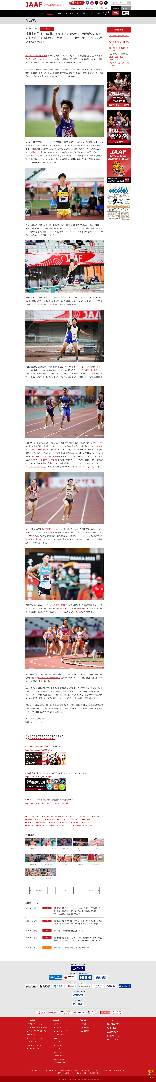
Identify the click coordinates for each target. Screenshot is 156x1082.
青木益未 (86, 822)
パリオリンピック (59, 1034)
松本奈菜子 (41, 822)
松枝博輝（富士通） (36, 152)
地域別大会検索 (59, 1059)
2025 (116, 57)
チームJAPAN (42, 825)
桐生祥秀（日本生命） (49, 460)
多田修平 (87, 819)
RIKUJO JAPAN (112, 1040)
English (125, 8)
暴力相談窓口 (86, 1070)
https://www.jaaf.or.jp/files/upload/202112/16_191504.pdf (46, 803)
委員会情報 (104, 8)
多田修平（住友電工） (40, 456)
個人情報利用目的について (69, 1070)
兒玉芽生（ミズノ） (52, 529)
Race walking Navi (59, 1063)
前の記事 (39, 890)
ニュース (110, 1020)
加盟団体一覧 (69, 1073)
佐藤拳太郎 (81, 609)
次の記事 (90, 890)
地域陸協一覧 (94, 1073)
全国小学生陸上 (59, 1056)
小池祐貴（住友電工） (37, 467)
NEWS (30, 20)
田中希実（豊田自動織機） (48, 678)
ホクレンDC (58, 1052)
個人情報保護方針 (51, 1070)
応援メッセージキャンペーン (42, 739)
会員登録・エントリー (76, 8)
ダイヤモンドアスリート (34, 1038)
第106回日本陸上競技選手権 (36, 56)
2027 (111, 59)
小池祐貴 (30, 822)
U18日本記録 (85, 1031)
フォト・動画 (111, 1028)
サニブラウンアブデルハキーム (69, 819)
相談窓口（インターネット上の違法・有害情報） (109, 1070)
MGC (55, 1038)
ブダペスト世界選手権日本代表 (36, 1031)
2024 (111, 57)
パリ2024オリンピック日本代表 (37, 1027)
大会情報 (56, 1020)
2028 (116, 59)
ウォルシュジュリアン (34, 819)
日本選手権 (57, 1027)
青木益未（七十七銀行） (34, 539)
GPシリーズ (58, 1041)
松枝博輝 (75, 822)
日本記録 (83, 1020)
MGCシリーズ (58, 1048)
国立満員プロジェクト (34, 1048)
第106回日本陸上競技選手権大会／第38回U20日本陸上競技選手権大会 (66, 816)
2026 (121, 57)
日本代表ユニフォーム (34, 1045)
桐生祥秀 (96, 816)
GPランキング (31, 1041)
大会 (47, 29)
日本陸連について (91, 8)
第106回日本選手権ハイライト (84, 825)
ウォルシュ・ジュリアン (65, 609)
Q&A (59, 1073)
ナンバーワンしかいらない (60, 825)
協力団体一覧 (81, 1073)
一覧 (64, 890)
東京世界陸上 (58, 1045)
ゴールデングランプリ (61, 1031)
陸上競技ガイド (112, 1032)
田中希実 (64, 822)
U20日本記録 (85, 1027)
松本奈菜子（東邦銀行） (59, 605)
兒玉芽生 (53, 822)
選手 (47, 947)
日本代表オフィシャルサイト (36, 1024)
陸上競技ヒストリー (114, 1036)
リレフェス (57, 1024)
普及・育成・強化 (33, 816)
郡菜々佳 (30, 825)
